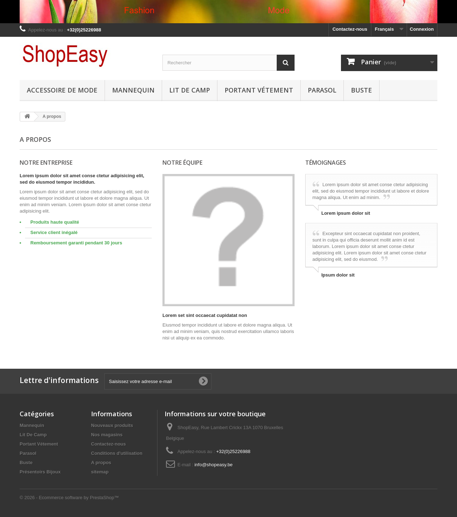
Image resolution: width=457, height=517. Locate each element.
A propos (101, 462)
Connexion (422, 29)
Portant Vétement (259, 90)
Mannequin (133, 90)
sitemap (100, 471)
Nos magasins (106, 434)
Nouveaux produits (112, 425)
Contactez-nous (349, 29)
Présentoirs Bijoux (40, 471)
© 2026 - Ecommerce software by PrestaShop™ (69, 497)
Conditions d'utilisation (116, 453)
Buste (361, 90)
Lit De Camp (189, 90)
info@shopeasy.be (214, 464)
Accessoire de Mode (62, 90)
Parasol (322, 90)
